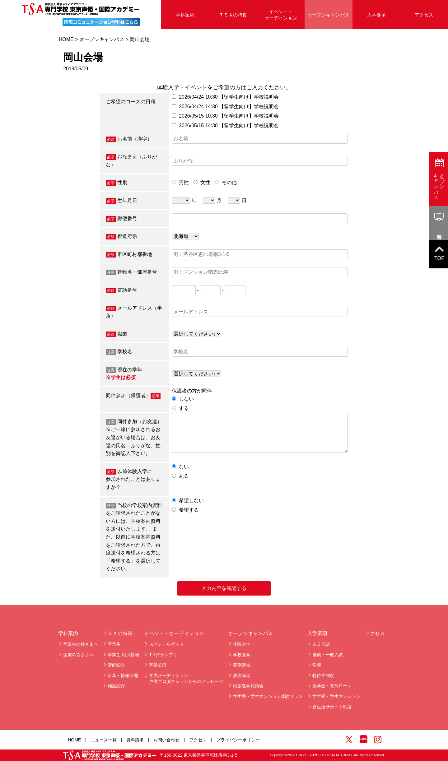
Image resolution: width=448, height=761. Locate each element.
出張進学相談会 (248, 685)
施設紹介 (116, 685)
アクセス (424, 14)
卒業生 (114, 644)
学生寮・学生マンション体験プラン (268, 696)
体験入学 (241, 644)
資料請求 (135, 739)
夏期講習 (241, 675)
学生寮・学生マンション (336, 696)
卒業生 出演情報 (123, 654)
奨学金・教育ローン (332, 685)
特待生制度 (323, 675)
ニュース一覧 (104, 739)
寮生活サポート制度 (332, 706)
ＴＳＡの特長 (233, 14)
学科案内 (185, 14)
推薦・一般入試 (327, 654)
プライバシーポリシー (238, 739)
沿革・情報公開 (123, 675)
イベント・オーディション (280, 15)
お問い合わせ (166, 739)
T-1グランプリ (163, 654)
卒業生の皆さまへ (80, 644)
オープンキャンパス (328, 14)
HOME (66, 39)
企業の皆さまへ (78, 654)
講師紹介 (116, 664)
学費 (316, 664)
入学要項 (376, 14)
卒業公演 (157, 664)
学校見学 (241, 654)
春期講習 (241, 664)
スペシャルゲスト (166, 644)
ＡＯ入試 (321, 644)
